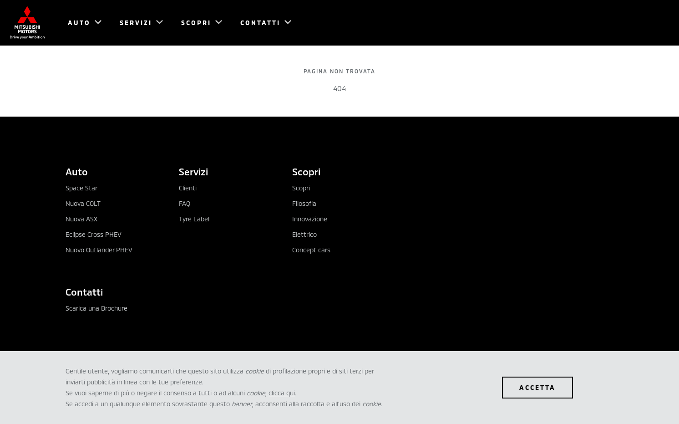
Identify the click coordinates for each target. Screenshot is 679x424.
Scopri (301, 188)
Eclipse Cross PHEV (94, 234)
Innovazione (309, 219)
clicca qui (282, 393)
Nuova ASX (81, 219)
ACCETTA (537, 387)
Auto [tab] (77, 171)
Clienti (188, 188)
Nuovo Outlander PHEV (99, 250)
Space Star (81, 188)
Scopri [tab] (306, 171)
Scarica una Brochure (96, 308)
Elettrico (304, 234)
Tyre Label (194, 219)
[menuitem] (80, 22)
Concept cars (311, 250)
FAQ (184, 203)
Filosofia (304, 203)
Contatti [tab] (84, 291)
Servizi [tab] (193, 171)
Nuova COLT (83, 203)
